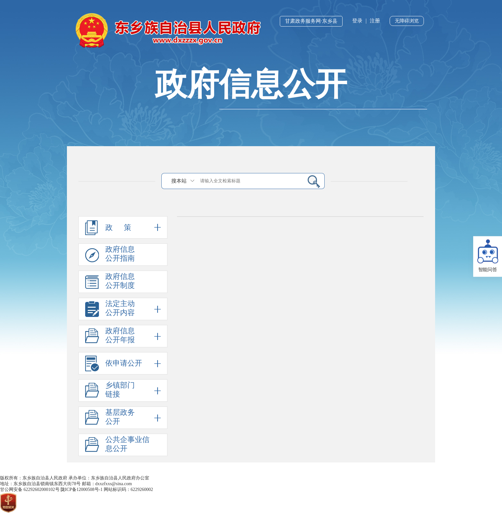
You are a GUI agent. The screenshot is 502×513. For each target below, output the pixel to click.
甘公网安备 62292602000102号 (30, 489)
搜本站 (179, 181)
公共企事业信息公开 (127, 444)
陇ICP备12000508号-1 (81, 489)
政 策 (123, 227)
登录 (357, 20)
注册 (375, 20)
